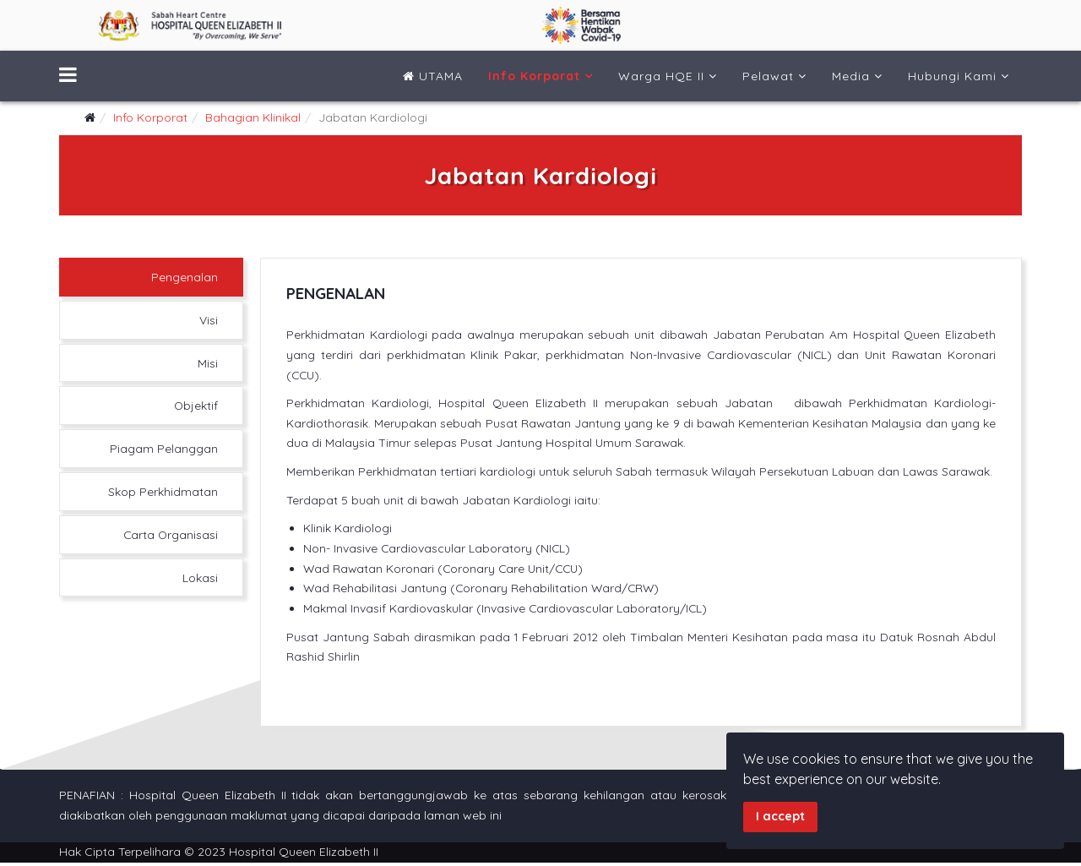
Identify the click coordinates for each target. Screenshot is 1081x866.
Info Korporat (534, 76)
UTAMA (433, 76)
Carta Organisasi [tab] (169, 534)
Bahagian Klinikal (253, 117)
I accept (780, 816)
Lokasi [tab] (199, 577)
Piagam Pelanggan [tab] (163, 447)
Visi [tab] (207, 319)
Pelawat (768, 76)
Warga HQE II (661, 76)
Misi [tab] (207, 362)
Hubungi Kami (952, 76)
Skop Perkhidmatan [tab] (162, 490)
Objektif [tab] (194, 404)
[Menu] (68, 76)
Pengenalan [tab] (183, 276)
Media (851, 76)
